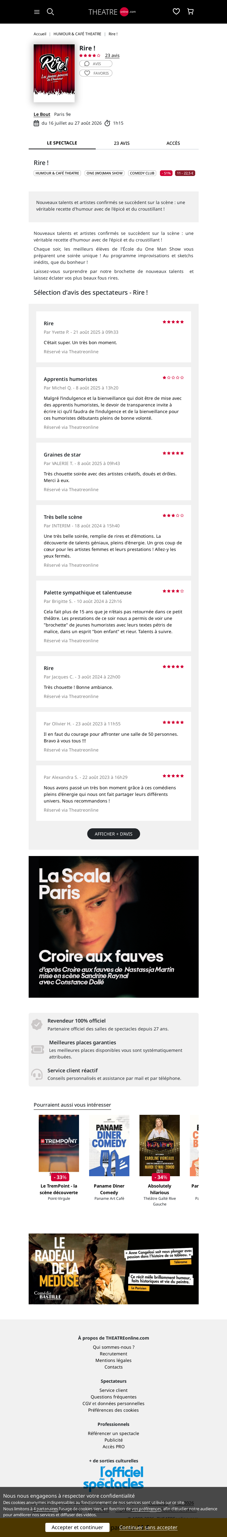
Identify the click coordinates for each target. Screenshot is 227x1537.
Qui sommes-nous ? (113, 1347)
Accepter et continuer (77, 1527)
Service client (113, 1390)
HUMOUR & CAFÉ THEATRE (57, 173)
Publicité (114, 1440)
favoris (96, 73)
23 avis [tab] (122, 143)
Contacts (114, 1367)
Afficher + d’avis (114, 834)
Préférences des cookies (113, 1410)
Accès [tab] (173, 143)
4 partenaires (45, 1508)
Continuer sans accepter (148, 1527)
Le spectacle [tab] (62, 143)
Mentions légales (113, 1360)
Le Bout (42, 114)
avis (92, 63)
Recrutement (113, 1354)
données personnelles (121, 1403)
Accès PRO (114, 1446)
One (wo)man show (104, 173)
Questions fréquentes (114, 1397)
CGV (86, 1403)
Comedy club (142, 173)
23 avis (112, 55)
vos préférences (146, 1508)
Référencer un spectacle (113, 1433)
